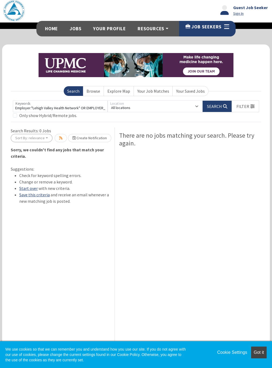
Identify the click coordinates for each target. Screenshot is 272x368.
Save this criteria (34, 194)
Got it (259, 352)
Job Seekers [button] (207, 27)
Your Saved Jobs (190, 91)
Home (51, 29)
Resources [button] (151, 29)
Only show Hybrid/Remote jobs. (48, 115)
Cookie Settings (232, 352)
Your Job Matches (153, 91)
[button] (245, 106)
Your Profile (109, 29)
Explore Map (118, 91)
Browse (93, 91)
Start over (28, 188)
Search (73, 91)
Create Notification (90, 138)
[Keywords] (60, 106)
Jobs (75, 29)
